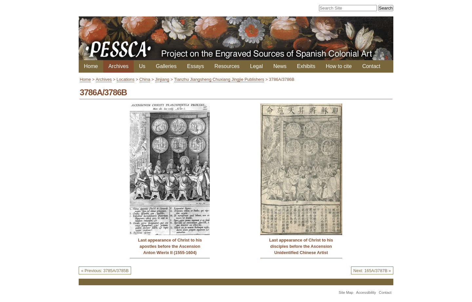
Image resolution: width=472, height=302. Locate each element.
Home (91, 66)
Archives (118, 66)
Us (142, 66)
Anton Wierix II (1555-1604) (170, 252)
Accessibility (366, 292)
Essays (195, 66)
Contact (371, 66)
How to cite (339, 66)
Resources (226, 66)
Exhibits (306, 66)
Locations (126, 79)
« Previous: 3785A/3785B (104, 270)
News (279, 66)
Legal (256, 66)
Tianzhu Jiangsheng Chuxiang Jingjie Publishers (219, 79)
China (144, 79)
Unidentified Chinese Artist (301, 252)
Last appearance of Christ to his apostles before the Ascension (170, 243)
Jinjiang (162, 79)
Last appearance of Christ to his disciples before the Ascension (301, 243)
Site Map (346, 292)
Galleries (166, 66)
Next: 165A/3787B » (372, 270)
